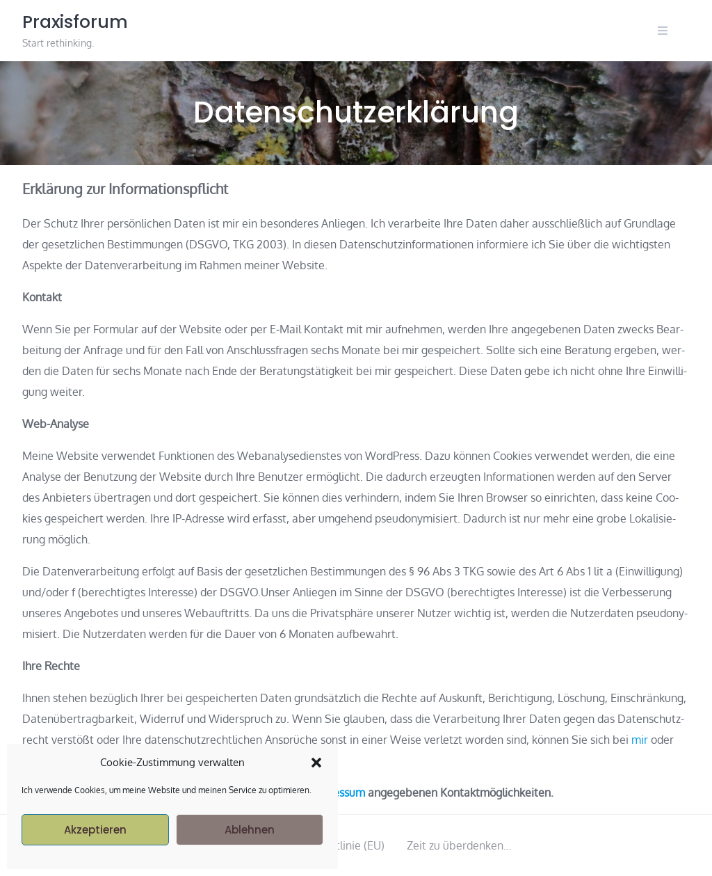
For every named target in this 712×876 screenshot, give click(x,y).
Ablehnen (250, 829)
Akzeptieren (95, 829)
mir (639, 740)
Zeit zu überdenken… (459, 845)
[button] (316, 763)
